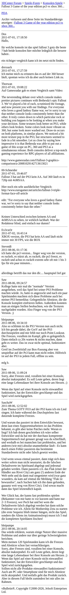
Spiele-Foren (32, 3)
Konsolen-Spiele (53, 3)
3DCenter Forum (11, 3)
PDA (4, 13)
